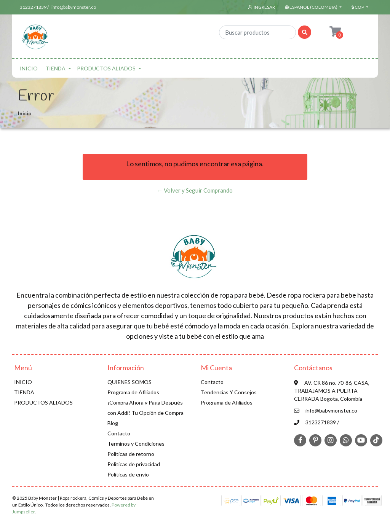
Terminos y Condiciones (136, 443)
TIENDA (55, 68)
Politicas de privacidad (133, 464)
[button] (312, 7)
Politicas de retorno (130, 454)
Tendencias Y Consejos (229, 392)
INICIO (29, 68)
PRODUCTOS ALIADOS (106, 68)
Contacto (118, 433)
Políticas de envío (128, 474)
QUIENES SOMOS (129, 382)
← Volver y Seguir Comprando (195, 190)
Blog (112, 423)
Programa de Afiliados (133, 392)
